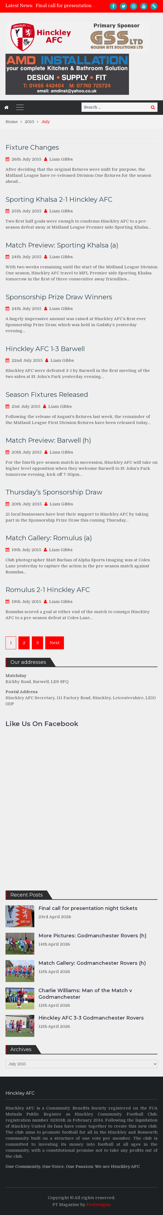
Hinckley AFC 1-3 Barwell (45, 349)
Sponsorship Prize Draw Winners (58, 297)
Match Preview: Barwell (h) (48, 440)
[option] (66, 6)
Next (55, 642)
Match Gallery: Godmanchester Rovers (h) (92, 963)
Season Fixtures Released (46, 395)
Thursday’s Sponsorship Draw (53, 492)
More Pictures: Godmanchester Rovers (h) (92, 936)
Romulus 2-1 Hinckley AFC (47, 590)
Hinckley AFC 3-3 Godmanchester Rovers (91, 1018)
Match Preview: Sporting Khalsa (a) (61, 245)
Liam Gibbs (61, 159)
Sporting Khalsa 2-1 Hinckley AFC (59, 199)
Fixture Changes (32, 147)
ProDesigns (98, 1204)
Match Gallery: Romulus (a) (48, 538)
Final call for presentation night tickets (78, 5)
